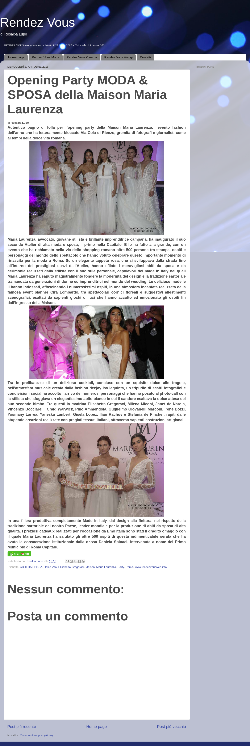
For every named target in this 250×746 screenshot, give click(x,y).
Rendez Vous (37, 22)
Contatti (145, 57)
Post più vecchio (171, 726)
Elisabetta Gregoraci (71, 567)
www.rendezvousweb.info (151, 567)
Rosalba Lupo (35, 561)
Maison (90, 567)
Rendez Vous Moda (45, 57)
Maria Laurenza (106, 567)
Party (121, 567)
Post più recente (21, 726)
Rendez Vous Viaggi (118, 57)
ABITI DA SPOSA (31, 567)
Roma (129, 567)
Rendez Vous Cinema (82, 57)
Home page (16, 57)
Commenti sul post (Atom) (36, 735)
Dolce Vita (50, 567)
